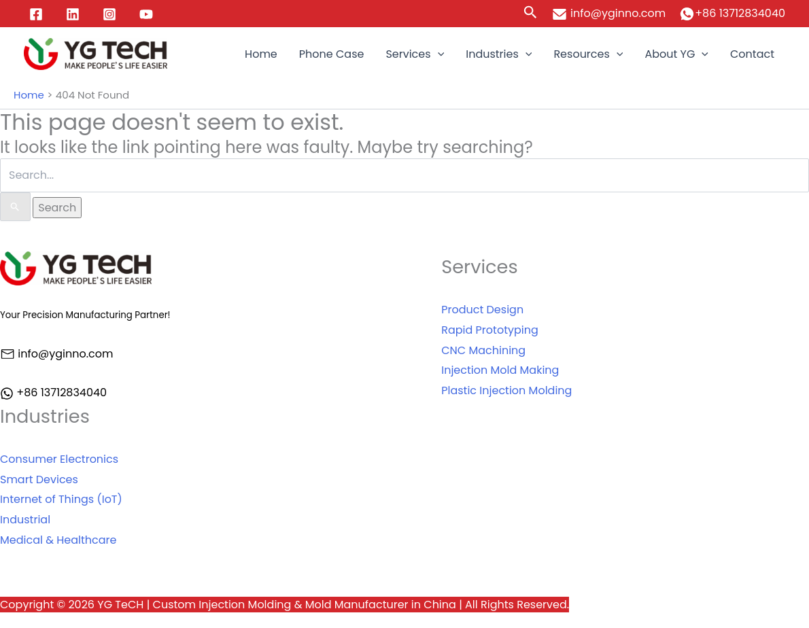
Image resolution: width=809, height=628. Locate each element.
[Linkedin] (73, 14)
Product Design (482, 309)
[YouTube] (146, 14)
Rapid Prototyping (489, 330)
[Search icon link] (530, 13)
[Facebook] (36, 14)
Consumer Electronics (59, 459)
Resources (588, 54)
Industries (499, 54)
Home (261, 54)
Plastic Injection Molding (506, 390)
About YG (676, 54)
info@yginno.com (608, 13)
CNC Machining (483, 350)
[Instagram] (109, 14)
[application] (438, 54)
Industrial (25, 519)
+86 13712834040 (740, 13)
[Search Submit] (15, 206)
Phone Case (331, 54)
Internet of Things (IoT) (61, 499)
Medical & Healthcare (58, 540)
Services (414, 54)
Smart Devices (39, 479)
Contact (752, 54)
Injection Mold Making (500, 370)
